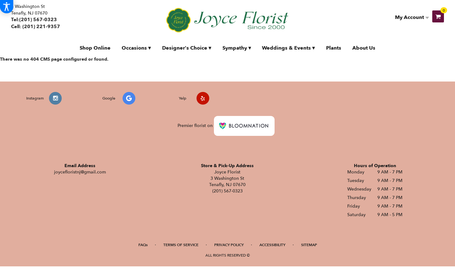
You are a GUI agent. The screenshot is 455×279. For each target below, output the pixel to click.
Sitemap (309, 244)
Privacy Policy (229, 244)
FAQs (143, 244)
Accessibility (272, 244)
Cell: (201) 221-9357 (35, 26)
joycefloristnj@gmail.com (80, 172)
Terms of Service (180, 244)
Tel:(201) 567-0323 (34, 19)
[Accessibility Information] (6, 6)
